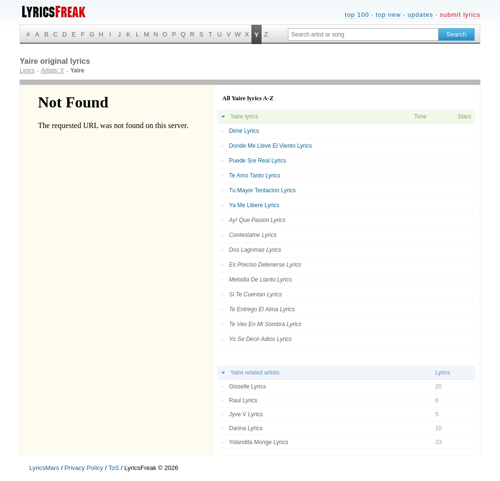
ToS (113, 467)
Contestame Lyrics (252, 235)
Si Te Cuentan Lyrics (255, 294)
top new (388, 14)
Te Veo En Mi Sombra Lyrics (265, 324)
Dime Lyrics (244, 131)
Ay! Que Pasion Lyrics (257, 220)
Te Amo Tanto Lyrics (254, 175)
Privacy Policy (83, 467)
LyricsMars (44, 467)
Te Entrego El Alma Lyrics (262, 309)
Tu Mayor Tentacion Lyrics (262, 190)
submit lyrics (460, 14)
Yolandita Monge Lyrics (258, 442)
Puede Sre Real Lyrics (257, 160)
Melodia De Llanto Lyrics (260, 279)
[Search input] (363, 34)
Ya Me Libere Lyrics (254, 205)
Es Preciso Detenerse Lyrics (265, 264)
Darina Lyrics (245, 428)
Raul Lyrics (243, 400)
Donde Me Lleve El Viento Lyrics (270, 145)
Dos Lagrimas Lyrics (255, 249)
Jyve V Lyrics (245, 414)
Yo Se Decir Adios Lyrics (260, 339)
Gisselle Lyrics (247, 386)
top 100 (357, 14)
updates (420, 14)
